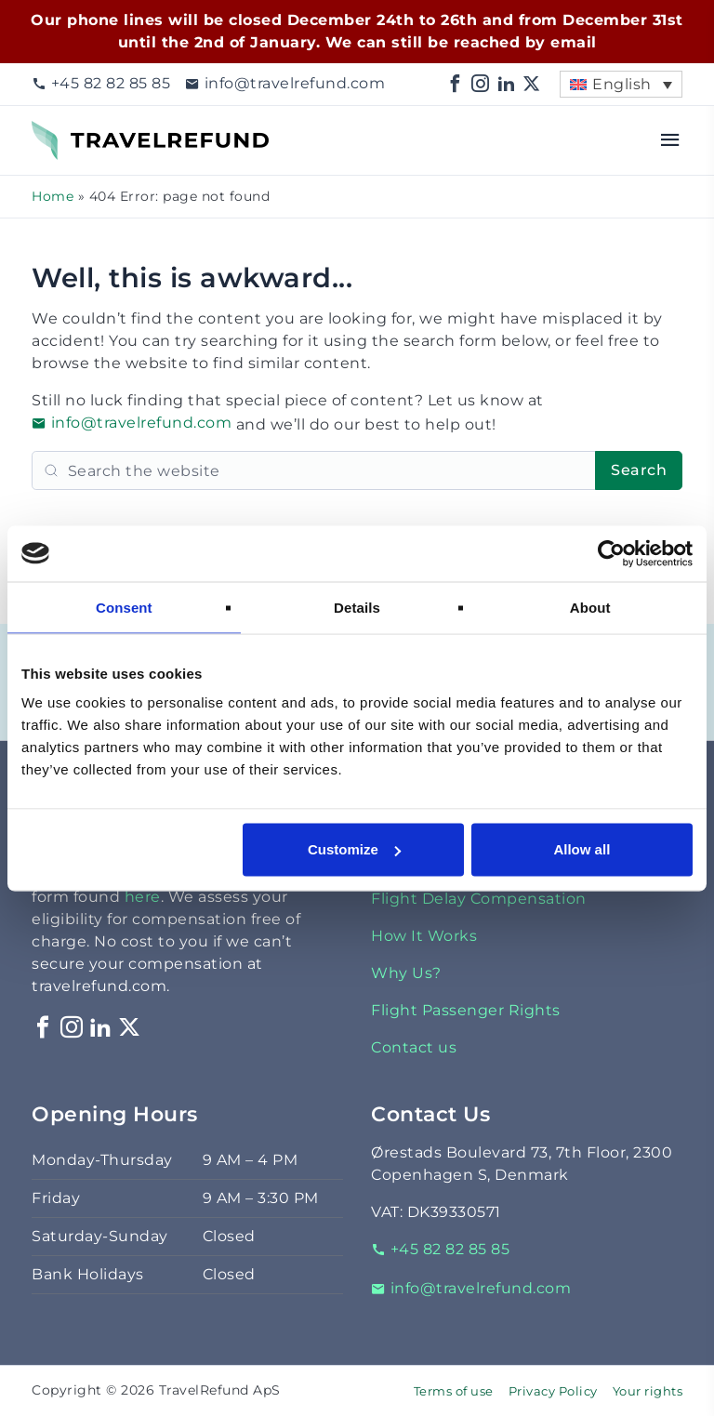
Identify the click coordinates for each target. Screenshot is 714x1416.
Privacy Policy (553, 1391)
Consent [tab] (124, 607)
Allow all (581, 849)
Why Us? (406, 973)
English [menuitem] (622, 84)
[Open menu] (670, 140)
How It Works (424, 936)
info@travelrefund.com (285, 83)
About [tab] (590, 607)
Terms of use (454, 1391)
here (143, 897)
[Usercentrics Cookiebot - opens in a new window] (611, 553)
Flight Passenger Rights (466, 1010)
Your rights (648, 1391)
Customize (354, 849)
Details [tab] (357, 607)
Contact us (413, 1047)
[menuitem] (621, 84)
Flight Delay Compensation (479, 898)
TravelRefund (84, 131)
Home (52, 196)
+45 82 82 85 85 (101, 83)
